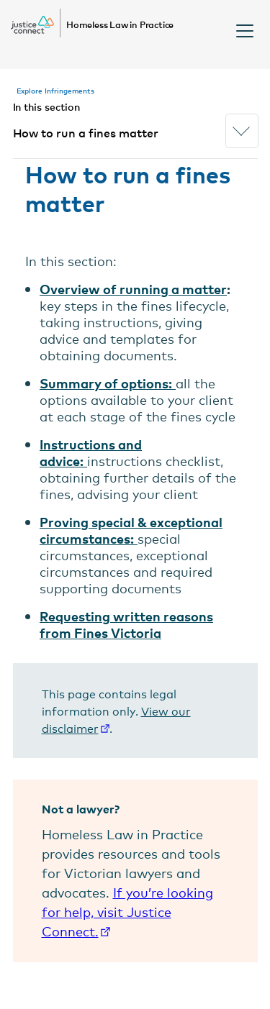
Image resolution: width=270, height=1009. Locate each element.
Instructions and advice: (91, 452)
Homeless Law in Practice (120, 24)
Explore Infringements (56, 90)
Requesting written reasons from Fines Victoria (126, 624)
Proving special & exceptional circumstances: (131, 530)
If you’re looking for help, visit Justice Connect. (127, 911)
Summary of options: (106, 383)
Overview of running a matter (133, 289)
